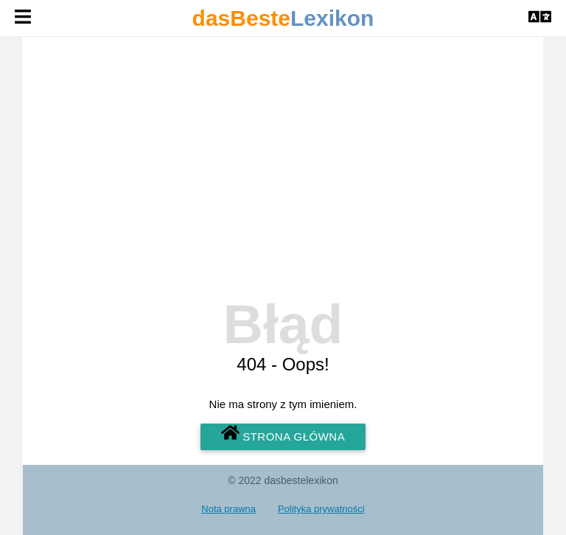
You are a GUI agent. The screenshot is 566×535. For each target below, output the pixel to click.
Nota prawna (228, 508)
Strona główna (283, 433)
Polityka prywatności (321, 508)
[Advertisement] (283, 183)
